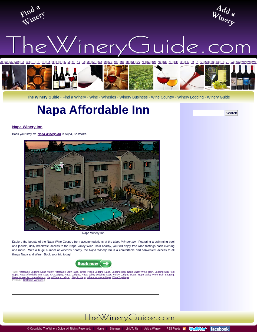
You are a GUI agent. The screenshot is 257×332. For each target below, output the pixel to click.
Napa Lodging (72, 274)
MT (127, 62)
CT (33, 62)
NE (133, 62)
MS (116, 62)
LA (83, 62)
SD (207, 62)
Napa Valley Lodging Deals (121, 274)
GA (48, 62)
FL (43, 62)
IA (69, 62)
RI (197, 62)
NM (154, 62)
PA (192, 62)
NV (138, 62)
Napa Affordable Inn (31, 274)
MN (110, 62)
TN (212, 62)
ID (57, 62)
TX (217, 62)
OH (176, 62)
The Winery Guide (54, 328)
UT (222, 62)
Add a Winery (152, 328)
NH (144, 62)
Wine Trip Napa (120, 277)
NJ (148, 62)
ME (89, 62)
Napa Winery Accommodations (28, 277)
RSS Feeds (173, 328)
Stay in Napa (79, 277)
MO (122, 62)
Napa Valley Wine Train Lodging (156, 274)
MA (100, 62)
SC (202, 62)
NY (160, 62)
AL (2, 62)
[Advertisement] (128, 14)
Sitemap (115, 328)
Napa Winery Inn (27, 127)
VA (232, 62)
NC (165, 62)
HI (53, 62)
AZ (12, 62)
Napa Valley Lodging (93, 274)
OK (181, 62)
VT (227, 62)
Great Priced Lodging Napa (95, 272)
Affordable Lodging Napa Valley (36, 272)
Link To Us (132, 328)
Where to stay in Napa (99, 277)
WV (243, 62)
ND (170, 62)
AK (7, 62)
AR (17, 62)
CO (28, 62)
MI (105, 62)
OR (187, 62)
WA (238, 62)
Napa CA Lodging (53, 274)
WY (254, 62)
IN (65, 62)
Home (100, 328)
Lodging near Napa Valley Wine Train (132, 272)
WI (249, 62)
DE (38, 62)
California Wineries (33, 280)
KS (73, 62)
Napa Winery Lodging (58, 277)
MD (94, 62)
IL (61, 62)
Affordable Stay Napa (66, 272)
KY (78, 62)
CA (22, 62)
